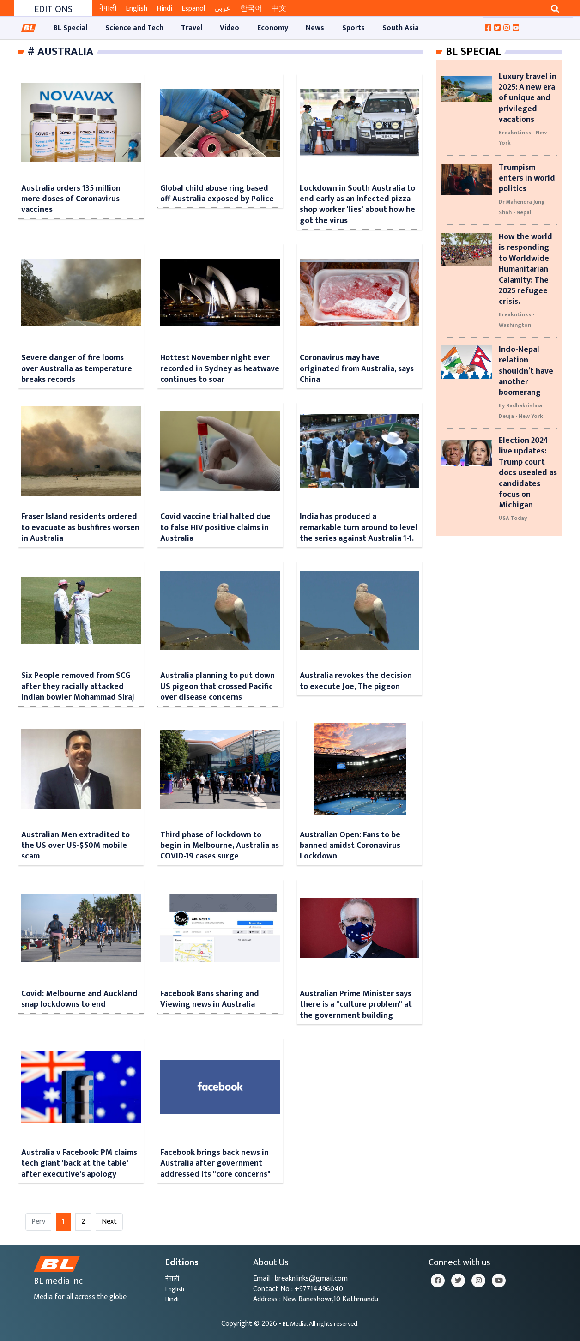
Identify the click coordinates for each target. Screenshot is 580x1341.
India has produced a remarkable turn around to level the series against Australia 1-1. (358, 527)
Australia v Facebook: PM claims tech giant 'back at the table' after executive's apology (79, 1163)
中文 (279, 8)
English (136, 8)
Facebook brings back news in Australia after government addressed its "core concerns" (215, 1163)
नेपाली (107, 8)
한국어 (251, 8)
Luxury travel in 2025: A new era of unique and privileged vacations (527, 98)
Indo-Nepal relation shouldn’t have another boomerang (526, 371)
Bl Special (473, 51)
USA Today (513, 518)
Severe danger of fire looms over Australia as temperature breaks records (76, 368)
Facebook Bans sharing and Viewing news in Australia (209, 999)
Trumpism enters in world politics (527, 178)
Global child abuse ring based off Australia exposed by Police (217, 193)
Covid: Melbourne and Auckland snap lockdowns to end (79, 999)
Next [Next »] (109, 1221)
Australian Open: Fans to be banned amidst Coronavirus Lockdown (350, 845)
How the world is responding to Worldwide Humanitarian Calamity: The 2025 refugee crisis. (525, 269)
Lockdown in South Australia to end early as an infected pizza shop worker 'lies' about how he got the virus (357, 204)
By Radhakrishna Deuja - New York (521, 410)
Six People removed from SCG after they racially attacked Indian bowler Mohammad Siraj (77, 686)
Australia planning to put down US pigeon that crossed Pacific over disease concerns (217, 686)
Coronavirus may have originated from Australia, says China (357, 368)
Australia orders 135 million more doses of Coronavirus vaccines (71, 199)
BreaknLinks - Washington (516, 319)
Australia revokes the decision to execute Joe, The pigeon (356, 681)
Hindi (164, 8)
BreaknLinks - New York (523, 137)
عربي (222, 8)
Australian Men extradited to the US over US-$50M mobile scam (75, 845)
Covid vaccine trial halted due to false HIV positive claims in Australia (215, 527)
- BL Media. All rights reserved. (319, 1324)
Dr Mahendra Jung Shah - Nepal (522, 207)
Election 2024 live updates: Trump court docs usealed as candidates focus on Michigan (528, 473)
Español (193, 8)
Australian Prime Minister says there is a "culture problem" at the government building (356, 1004)
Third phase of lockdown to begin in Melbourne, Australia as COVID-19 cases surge (219, 845)
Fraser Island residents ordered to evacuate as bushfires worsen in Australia (80, 527)
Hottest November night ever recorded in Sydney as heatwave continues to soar (219, 368)
